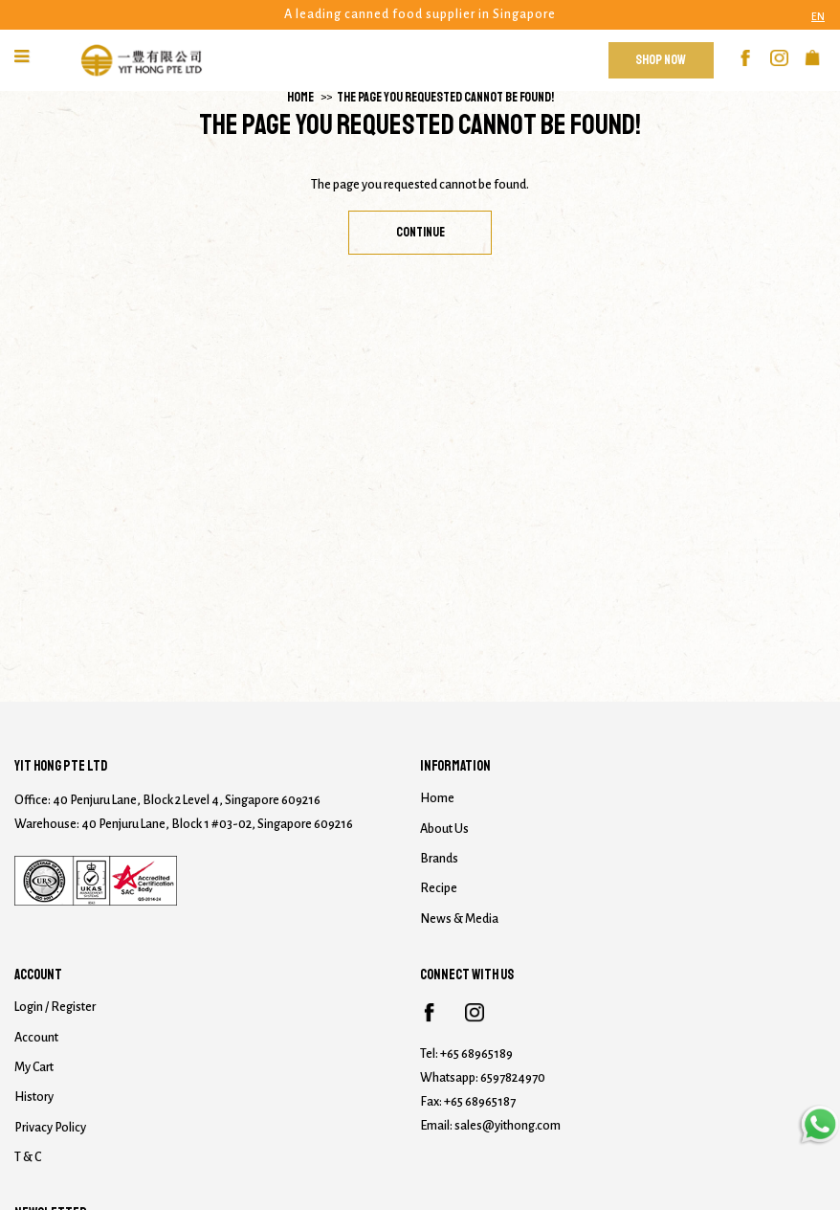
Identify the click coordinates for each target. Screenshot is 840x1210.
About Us (444, 829)
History (34, 1097)
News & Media (459, 919)
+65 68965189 (476, 1054)
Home (300, 97)
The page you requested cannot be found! (445, 97)
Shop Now (660, 60)
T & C (27, 1157)
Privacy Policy (50, 1127)
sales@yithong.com (507, 1125)
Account (36, 1037)
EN (818, 16)
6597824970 (512, 1078)
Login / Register (55, 1007)
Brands (439, 858)
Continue (420, 232)
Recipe (438, 888)
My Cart (34, 1067)
